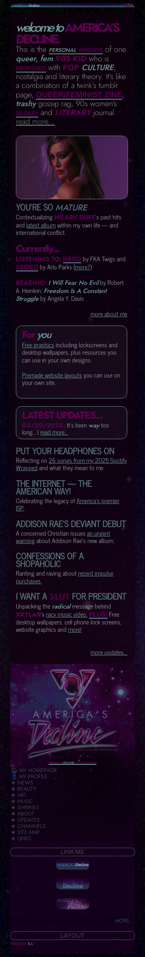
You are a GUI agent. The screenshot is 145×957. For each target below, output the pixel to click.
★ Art (19, 795)
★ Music (22, 801)
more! (75, 629)
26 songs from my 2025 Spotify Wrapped (71, 463)
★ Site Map (25, 832)
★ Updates (25, 820)
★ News (22, 782)
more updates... (108, 652)
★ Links (21, 838)
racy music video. (66, 614)
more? (82, 267)
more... (124, 920)
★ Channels (28, 826)
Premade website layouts (52, 375)
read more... (35, 121)
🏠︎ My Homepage (34, 770)
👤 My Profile (29, 776)
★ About (22, 813)
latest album (41, 225)
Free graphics (38, 345)
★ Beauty (23, 789)
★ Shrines (25, 807)
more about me (108, 314)
